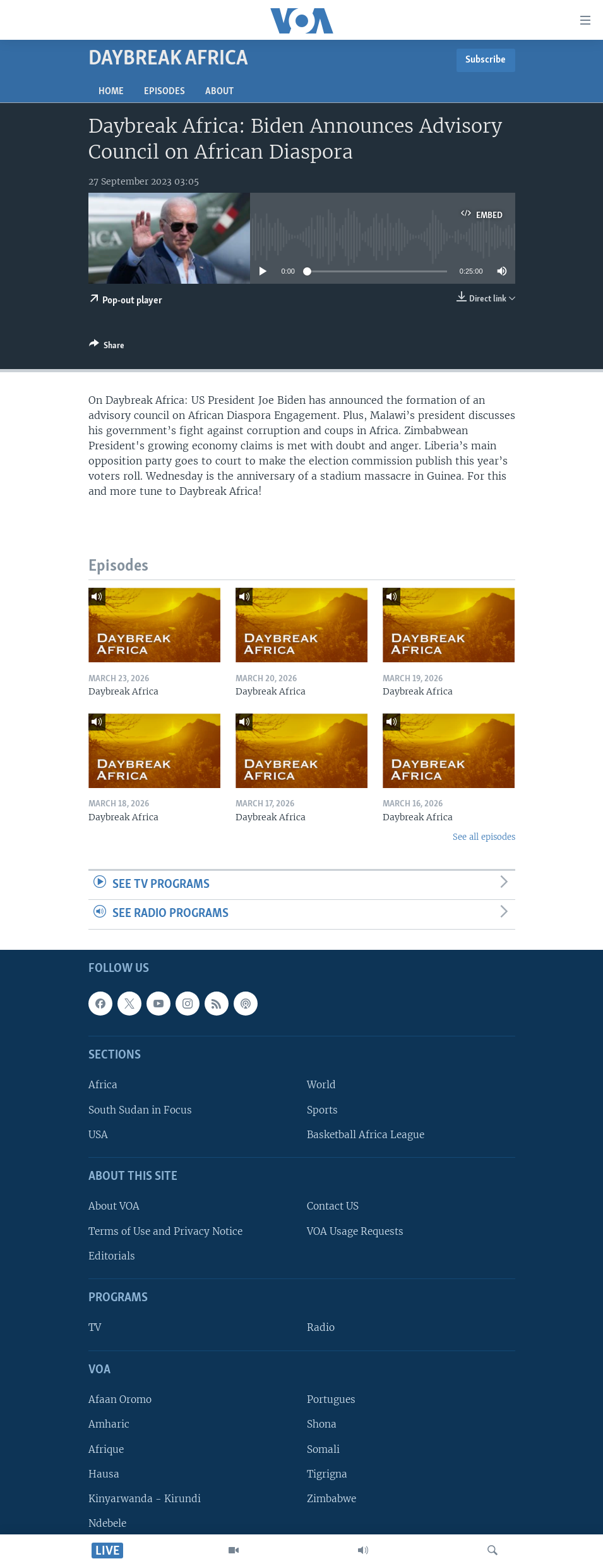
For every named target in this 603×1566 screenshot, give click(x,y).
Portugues (331, 1399)
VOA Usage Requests (355, 1231)
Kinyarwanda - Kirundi (144, 1499)
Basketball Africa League (365, 1135)
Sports (322, 1110)
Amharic (108, 1424)
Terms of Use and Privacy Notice (165, 1231)
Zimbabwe (331, 1499)
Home (111, 92)
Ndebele (107, 1523)
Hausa (103, 1474)
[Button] (106, 348)
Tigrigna (327, 1474)
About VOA (114, 1207)
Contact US (333, 1207)
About (219, 92)
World (321, 1085)
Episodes (164, 92)
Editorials (111, 1256)
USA (98, 1135)
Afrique (106, 1449)
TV (94, 1328)
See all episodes (484, 837)
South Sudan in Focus (140, 1110)
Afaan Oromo (120, 1399)
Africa (102, 1085)
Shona (322, 1424)
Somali (323, 1449)
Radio (321, 1328)
